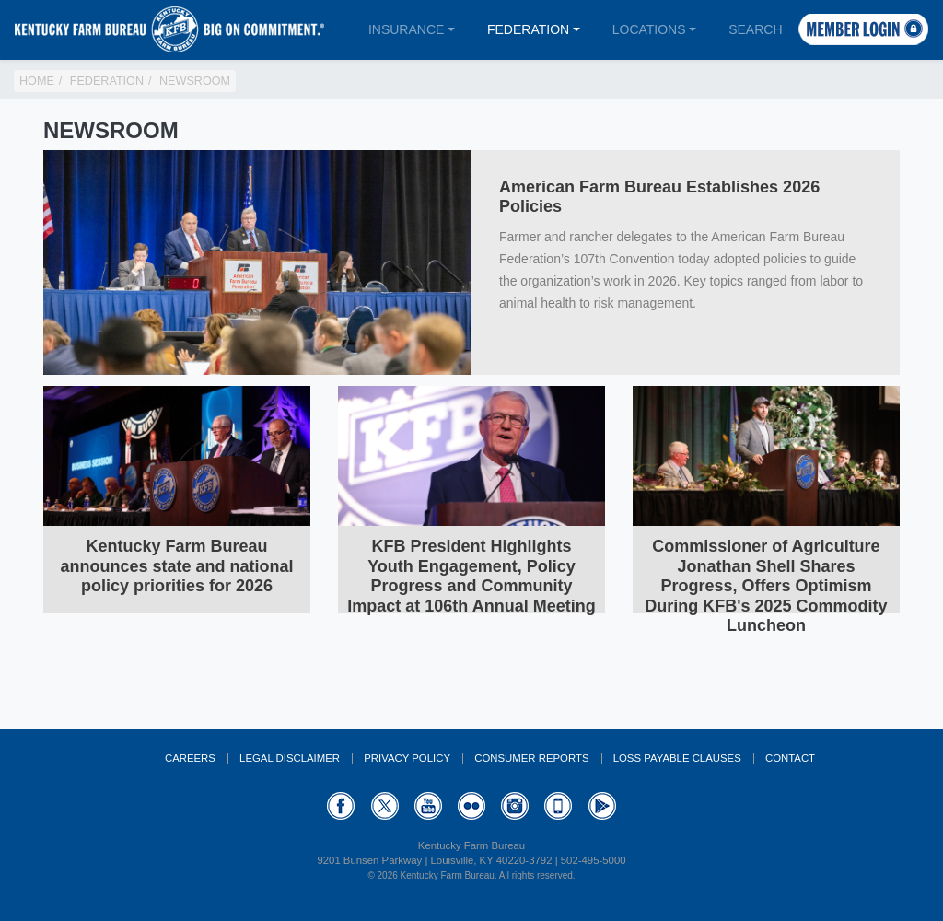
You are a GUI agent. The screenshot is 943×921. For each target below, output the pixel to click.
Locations (649, 29)
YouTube (428, 806)
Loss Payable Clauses (677, 758)
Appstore (558, 806)
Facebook (341, 806)
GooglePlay (602, 806)
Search (755, 29)
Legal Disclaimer (289, 758)
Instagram (515, 806)
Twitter (385, 806)
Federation (528, 29)
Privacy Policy (407, 758)
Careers (190, 758)
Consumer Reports (531, 758)
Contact (790, 758)
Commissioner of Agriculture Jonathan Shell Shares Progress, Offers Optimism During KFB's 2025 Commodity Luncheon (766, 586)
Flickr (471, 806)
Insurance (406, 29)
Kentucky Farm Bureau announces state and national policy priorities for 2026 (176, 566)
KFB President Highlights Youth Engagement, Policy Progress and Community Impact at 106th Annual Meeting (471, 576)
